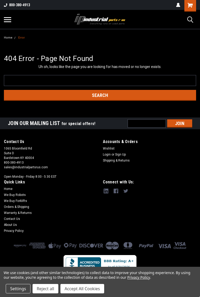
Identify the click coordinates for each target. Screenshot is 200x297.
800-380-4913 (17, 5)
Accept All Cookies (82, 289)
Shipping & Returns (116, 160)
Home (8, 37)
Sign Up (120, 154)
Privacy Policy (14, 231)
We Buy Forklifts (15, 201)
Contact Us (12, 219)
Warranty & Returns (18, 213)
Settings (18, 289)
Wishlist (109, 148)
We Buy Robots (15, 195)
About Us (10, 225)
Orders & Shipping (16, 207)
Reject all (45, 289)
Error (21, 37)
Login (107, 154)
